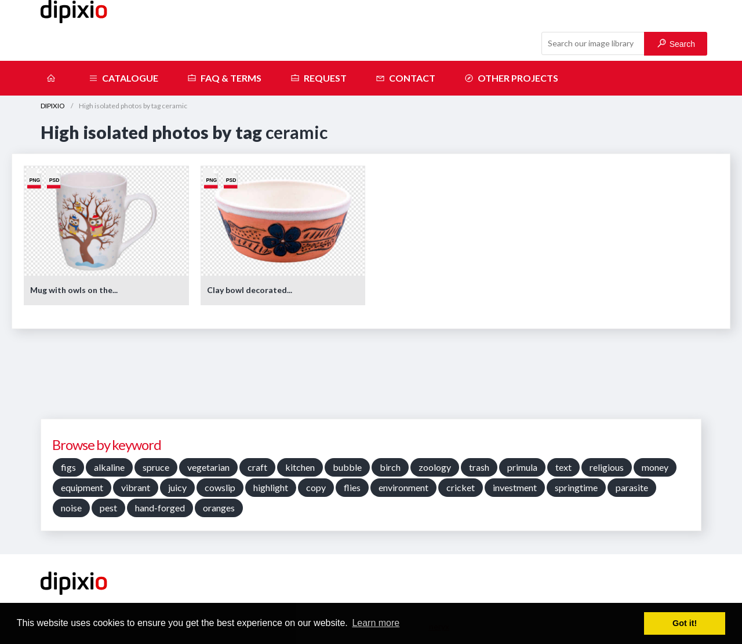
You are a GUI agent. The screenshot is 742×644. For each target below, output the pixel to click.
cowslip (220, 487)
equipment (82, 487)
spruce (156, 467)
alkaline (109, 467)
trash (479, 467)
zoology (435, 467)
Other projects (511, 78)
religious (607, 467)
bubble (347, 467)
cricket (460, 487)
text (563, 467)
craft (257, 467)
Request (318, 78)
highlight (270, 487)
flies (352, 487)
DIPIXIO (53, 105)
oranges (219, 507)
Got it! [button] (684, 623)
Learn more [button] (375, 623)
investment (515, 487)
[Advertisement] (371, 378)
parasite (632, 487)
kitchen (300, 467)
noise (71, 507)
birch (390, 467)
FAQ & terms (224, 78)
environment (403, 487)
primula (522, 467)
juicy (177, 487)
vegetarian (208, 467)
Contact (405, 78)
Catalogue (123, 78)
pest (108, 507)
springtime (576, 487)
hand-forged (160, 507)
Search (676, 44)
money (655, 467)
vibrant (135, 487)
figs (68, 467)
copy (316, 487)
